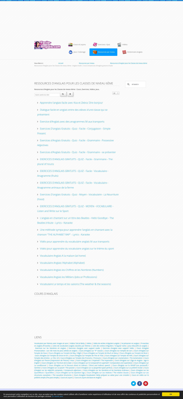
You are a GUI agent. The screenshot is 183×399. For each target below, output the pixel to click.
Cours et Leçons (67, 377)
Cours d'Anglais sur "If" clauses (91, 351)
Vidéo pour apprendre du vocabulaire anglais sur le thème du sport (76, 248)
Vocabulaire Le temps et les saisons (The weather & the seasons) (75, 284)
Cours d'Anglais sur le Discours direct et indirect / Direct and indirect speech (79, 365)
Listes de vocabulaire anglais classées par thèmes (71, 346)
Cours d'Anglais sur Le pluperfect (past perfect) (94, 368)
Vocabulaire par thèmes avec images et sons (51, 343)
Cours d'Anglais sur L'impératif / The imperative (94, 360)
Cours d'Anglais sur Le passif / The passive (58, 368)
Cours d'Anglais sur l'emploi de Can (118, 351)
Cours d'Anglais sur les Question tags (70, 373)
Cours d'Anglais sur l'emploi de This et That (86, 355)
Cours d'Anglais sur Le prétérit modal (128, 368)
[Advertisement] (91, 19)
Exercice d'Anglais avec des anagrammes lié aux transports (71, 121)
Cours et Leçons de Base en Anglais (87, 377)
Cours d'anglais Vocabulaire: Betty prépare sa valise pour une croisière (102, 375)
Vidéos (89, 343)
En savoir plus (57, 396)
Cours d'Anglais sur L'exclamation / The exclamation (123, 358)
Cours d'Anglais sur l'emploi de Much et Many (100, 353)
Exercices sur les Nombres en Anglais (50, 348)
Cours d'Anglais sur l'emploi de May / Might (65, 353)
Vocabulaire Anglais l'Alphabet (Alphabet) (62, 262)
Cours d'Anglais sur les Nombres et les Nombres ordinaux (106, 370)
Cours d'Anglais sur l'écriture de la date (57, 363)
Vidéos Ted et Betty (77, 343)
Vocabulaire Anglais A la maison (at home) (62, 255)
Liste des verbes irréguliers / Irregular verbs (109, 346)
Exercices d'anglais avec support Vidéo (118, 348)
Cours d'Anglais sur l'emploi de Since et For (51, 355)
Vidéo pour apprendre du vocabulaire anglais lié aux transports (74, 241)
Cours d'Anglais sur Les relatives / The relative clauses (108, 373)
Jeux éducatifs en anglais (137, 346)
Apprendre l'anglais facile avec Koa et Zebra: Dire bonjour (71, 102)
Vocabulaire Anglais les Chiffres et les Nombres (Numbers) (71, 269)
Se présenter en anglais (130, 343)
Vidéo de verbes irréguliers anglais (106, 343)
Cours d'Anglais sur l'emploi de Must (133, 353)
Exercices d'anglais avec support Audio (84, 348)
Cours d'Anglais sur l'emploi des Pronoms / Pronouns (80, 358)
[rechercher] (135, 84)
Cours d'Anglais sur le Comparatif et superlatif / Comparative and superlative (102, 363)
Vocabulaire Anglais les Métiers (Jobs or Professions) (68, 277)
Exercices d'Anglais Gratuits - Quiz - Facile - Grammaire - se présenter (77, 152)
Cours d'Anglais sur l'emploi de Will (118, 355)
